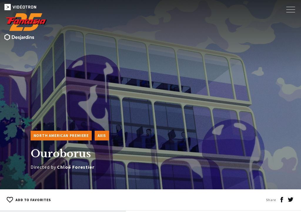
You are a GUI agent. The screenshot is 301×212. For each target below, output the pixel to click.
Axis (102, 135)
